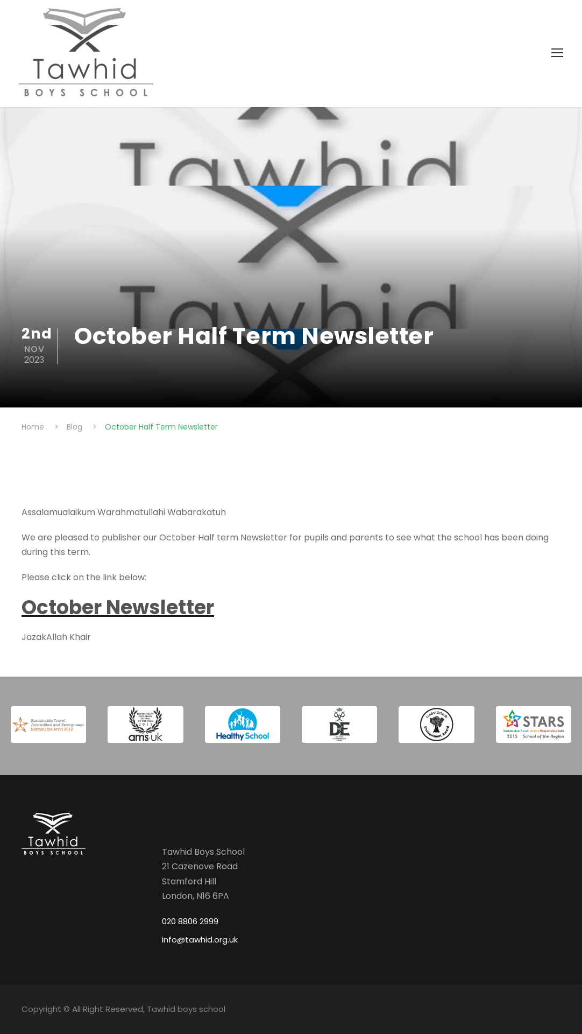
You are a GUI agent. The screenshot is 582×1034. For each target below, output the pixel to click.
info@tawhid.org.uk (200, 939)
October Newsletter (118, 607)
